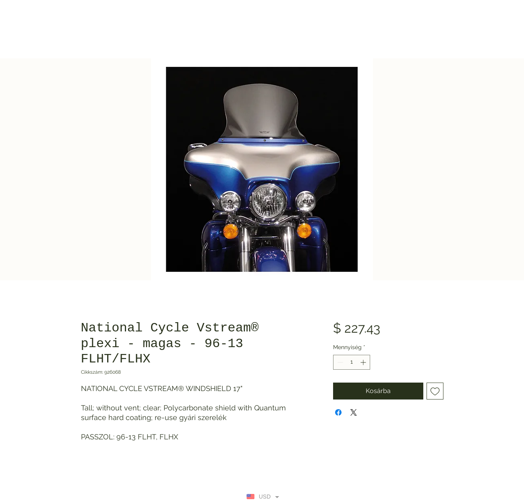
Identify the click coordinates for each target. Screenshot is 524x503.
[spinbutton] (351, 362)
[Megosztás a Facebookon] (338, 412)
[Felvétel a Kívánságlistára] (435, 391)
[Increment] (364, 362)
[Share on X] (353, 412)
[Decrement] (339, 362)
